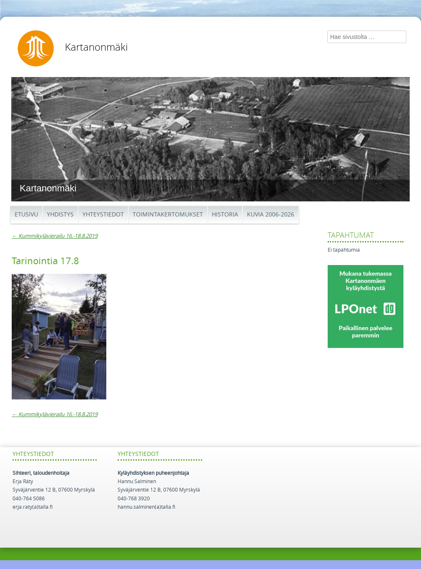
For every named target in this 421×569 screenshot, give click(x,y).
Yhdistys (60, 214)
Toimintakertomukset (168, 214)
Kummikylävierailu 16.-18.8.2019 (55, 236)
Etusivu (26, 214)
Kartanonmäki (96, 47)
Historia (225, 214)
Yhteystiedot (103, 214)
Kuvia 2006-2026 (270, 214)
